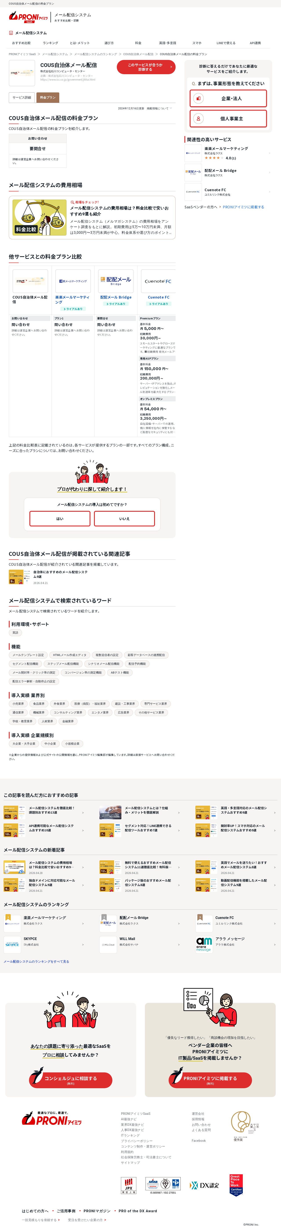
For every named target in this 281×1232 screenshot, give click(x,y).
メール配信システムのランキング (95, 54)
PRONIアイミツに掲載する (243, 206)
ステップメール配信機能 (63, 663)
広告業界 (123, 712)
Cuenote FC (158, 297)
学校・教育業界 (22, 721)
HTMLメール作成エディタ (69, 655)
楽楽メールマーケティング (72, 299)
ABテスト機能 (120, 672)
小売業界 (18, 703)
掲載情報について (145, 108)
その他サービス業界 (151, 712)
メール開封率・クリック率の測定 (34, 672)
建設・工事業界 (125, 703)
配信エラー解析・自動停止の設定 (34, 681)
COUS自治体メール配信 (138, 54)
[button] (228, 98)
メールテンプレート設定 (28, 655)
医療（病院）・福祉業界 (90, 703)
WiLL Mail (127, 939)
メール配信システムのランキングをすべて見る (36, 961)
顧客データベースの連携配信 (146, 655)
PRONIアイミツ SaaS (22, 54)
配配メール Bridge (116, 297)
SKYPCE (30, 939)
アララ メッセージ (230, 939)
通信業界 (18, 712)
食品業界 (39, 703)
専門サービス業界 (155, 703)
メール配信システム (55, 54)
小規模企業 (72, 743)
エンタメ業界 (100, 712)
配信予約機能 (137, 663)
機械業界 (39, 712)
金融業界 (68, 721)
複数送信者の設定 (107, 655)
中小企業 (50, 743)
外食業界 (59, 703)
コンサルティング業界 (68, 712)
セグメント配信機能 (25, 663)
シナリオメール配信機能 (103, 663)
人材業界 (47, 721)
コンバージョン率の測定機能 (83, 672)
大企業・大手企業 (24, 743)
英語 (15, 632)
